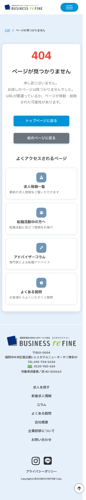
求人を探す (41, 387)
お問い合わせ (41, 440)
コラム (41, 405)
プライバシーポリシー (41, 471)
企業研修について (41, 431)
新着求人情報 (41, 396)
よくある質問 (41, 413)
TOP (7, 31)
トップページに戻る (41, 121)
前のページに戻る (41, 138)
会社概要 (41, 422)
